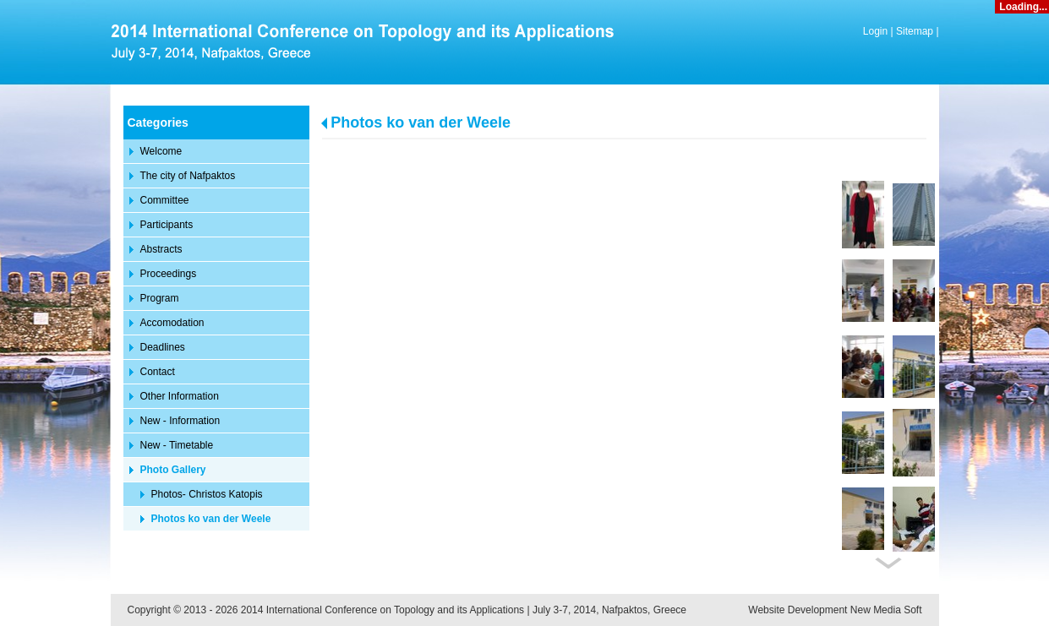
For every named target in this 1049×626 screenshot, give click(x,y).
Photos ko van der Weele (421, 122)
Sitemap (914, 31)
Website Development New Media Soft (834, 610)
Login (875, 31)
